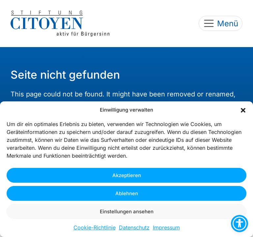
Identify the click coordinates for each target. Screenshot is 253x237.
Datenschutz (134, 227)
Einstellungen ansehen (127, 211)
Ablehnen (126, 193)
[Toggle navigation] (220, 23)
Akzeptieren (126, 175)
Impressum (166, 227)
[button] (243, 110)
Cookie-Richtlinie (94, 227)
